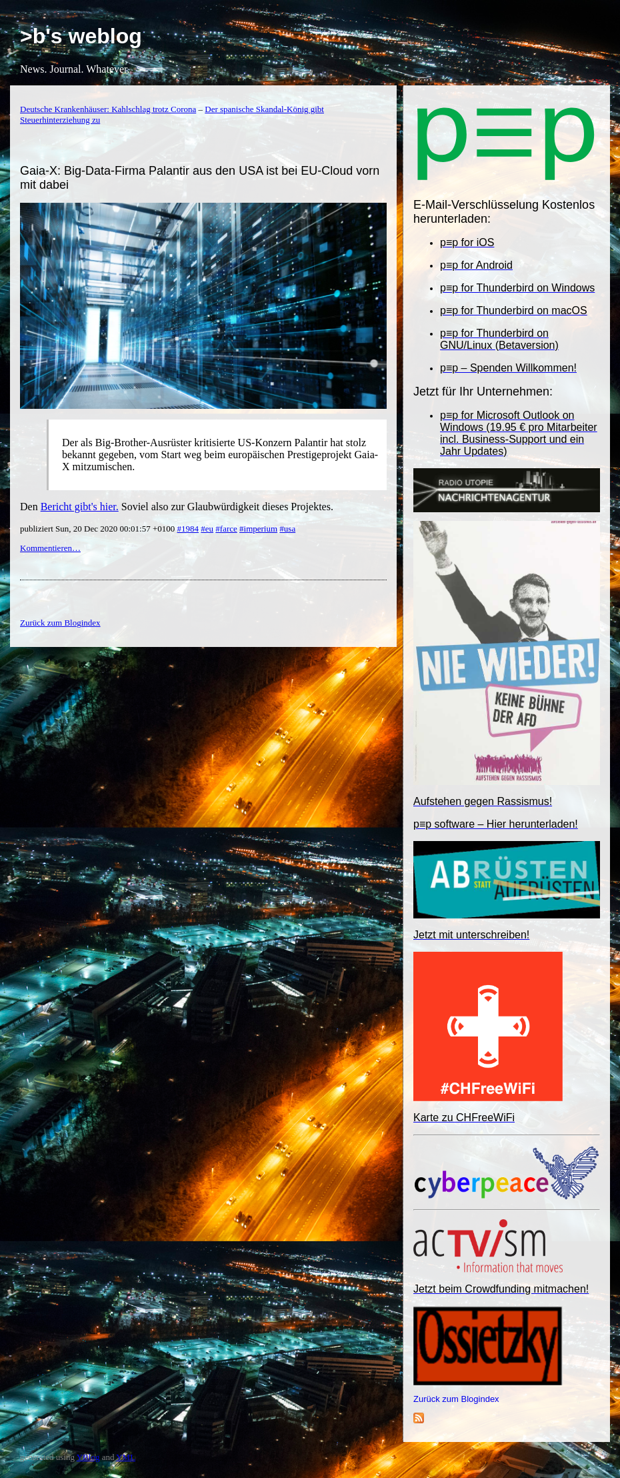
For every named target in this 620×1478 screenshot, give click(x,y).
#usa (287, 529)
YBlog (88, 1457)
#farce (226, 529)
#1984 (188, 529)
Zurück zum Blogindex (456, 1399)
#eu (207, 529)
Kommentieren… (50, 548)
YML (125, 1457)
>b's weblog (81, 36)
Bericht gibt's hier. (80, 506)
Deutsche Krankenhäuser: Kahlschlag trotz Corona (108, 109)
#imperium (258, 529)
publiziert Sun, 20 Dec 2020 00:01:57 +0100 (98, 529)
